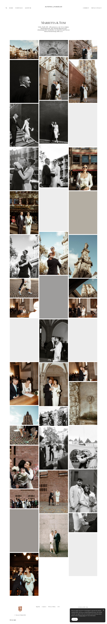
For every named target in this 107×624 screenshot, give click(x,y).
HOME (11, 8)
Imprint (38, 606)
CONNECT (86, 8)
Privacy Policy (52, 606)
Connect (44, 606)
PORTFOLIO (19, 8)
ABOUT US (28, 8)
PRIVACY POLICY (96, 8)
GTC (59, 606)
